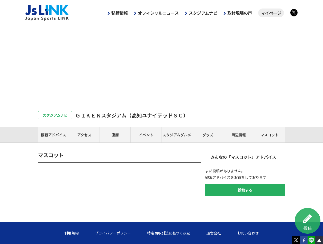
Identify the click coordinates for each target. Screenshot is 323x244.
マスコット (270, 134)
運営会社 (214, 232)
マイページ (271, 13)
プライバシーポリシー (113, 232)
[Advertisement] (161, 65)
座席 (115, 134)
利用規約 (71, 232)
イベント (146, 134)
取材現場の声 (239, 13)
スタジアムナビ (203, 13)
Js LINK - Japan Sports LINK (47, 13)
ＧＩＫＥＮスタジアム (131, 115)
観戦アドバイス (53, 134)
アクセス (84, 134)
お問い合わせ (248, 232)
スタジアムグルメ (177, 134)
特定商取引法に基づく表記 (168, 232)
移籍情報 (119, 13)
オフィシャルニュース (158, 13)
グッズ (207, 134)
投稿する (245, 189)
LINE (311, 240)
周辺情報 (238, 134)
